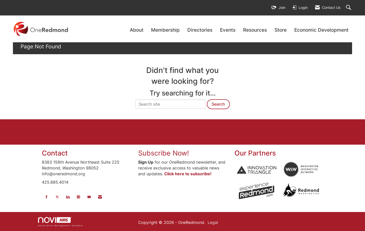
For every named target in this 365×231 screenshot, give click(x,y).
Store (281, 30)
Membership (165, 30)
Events (227, 30)
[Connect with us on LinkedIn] (67, 196)
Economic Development (321, 30)
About (136, 30)
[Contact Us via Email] (100, 196)
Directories (199, 30)
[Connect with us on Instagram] (78, 196)
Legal (213, 222)
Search (218, 104)
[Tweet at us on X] (57, 196)
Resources (255, 30)
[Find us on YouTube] (89, 196)
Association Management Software (60, 221)
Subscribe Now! (163, 153)
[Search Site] (349, 8)
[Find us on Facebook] (46, 196)
